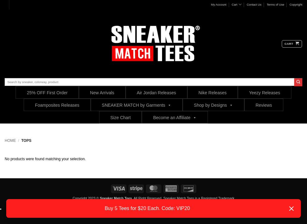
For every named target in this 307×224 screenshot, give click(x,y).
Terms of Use (276, 4)
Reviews (264, 105)
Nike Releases (213, 92)
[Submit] (298, 82)
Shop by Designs (213, 105)
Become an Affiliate (175, 117)
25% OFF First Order (47, 92)
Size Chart (120, 117)
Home (10, 140)
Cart (236, 4)
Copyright (296, 4)
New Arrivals (102, 92)
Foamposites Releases (57, 105)
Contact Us (254, 4)
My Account (219, 4)
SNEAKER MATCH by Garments (137, 105)
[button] (292, 44)
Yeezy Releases (264, 92)
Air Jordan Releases (156, 92)
